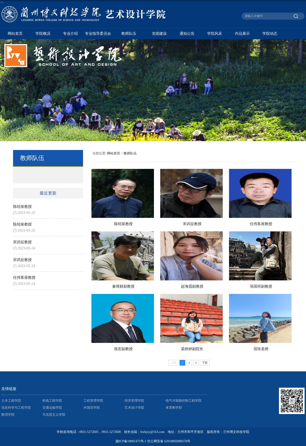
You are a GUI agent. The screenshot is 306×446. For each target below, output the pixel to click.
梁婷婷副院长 (192, 349)
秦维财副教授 (123, 286)
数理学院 (7, 414)
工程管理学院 (93, 400)
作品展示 (242, 33)
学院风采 (214, 33)
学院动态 (269, 33)
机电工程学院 (52, 400)
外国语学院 (91, 407)
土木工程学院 (11, 400)
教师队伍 (128, 33)
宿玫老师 (261, 349)
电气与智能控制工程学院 (184, 400)
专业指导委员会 (98, 33)
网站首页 (15, 33)
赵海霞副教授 (192, 286)
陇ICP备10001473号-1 (131, 441)
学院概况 (42, 33)
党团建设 (159, 33)
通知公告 (187, 33)
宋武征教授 (22, 242)
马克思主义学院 (53, 414)
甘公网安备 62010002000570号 (169, 441)
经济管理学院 (134, 400)
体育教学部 (174, 407)
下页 (205, 362)
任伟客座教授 (24, 277)
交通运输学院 (52, 407)
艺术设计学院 (134, 407)
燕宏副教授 (123, 349)
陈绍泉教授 (22, 207)
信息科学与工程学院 (16, 407)
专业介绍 (70, 33)
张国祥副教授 (261, 286)
